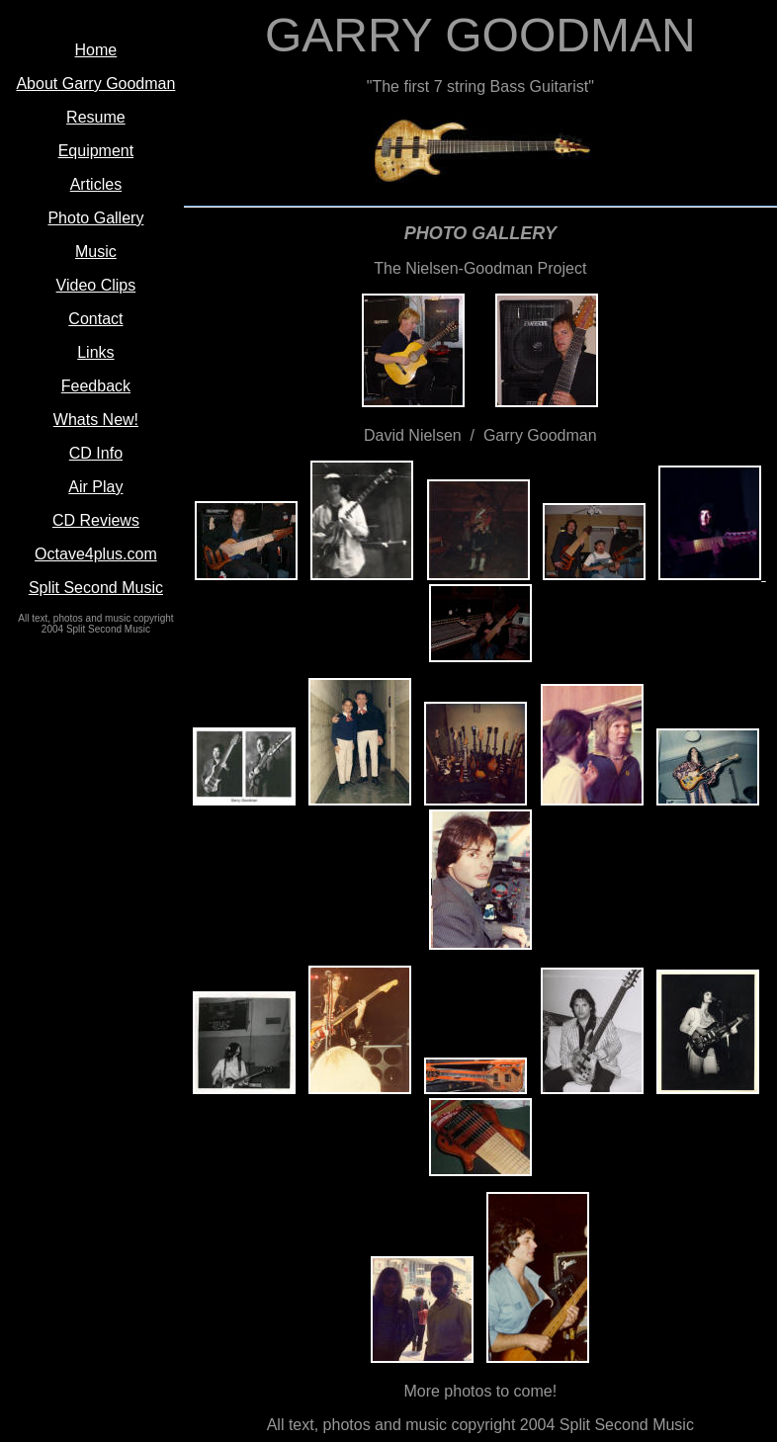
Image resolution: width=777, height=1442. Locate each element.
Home (96, 50)
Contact (95, 318)
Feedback (95, 386)
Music (96, 251)
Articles (96, 184)
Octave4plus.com (96, 554)
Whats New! (95, 419)
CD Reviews (95, 520)
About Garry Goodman (95, 83)
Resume (96, 117)
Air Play (95, 486)
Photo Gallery (95, 218)
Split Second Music (96, 587)
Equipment (96, 150)
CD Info (96, 453)
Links (95, 352)
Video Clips (96, 285)
